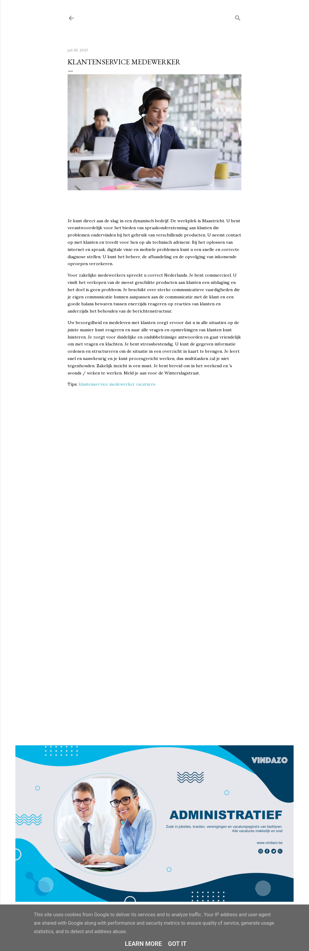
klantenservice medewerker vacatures (117, 384)
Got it (177, 943)
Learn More (143, 943)
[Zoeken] (237, 17)
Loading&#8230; (154, 542)
